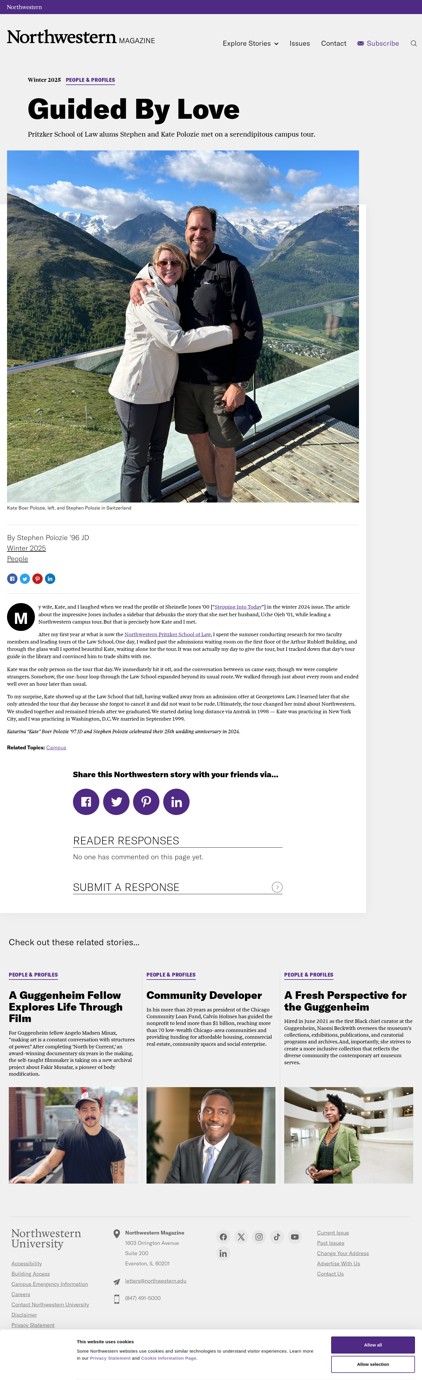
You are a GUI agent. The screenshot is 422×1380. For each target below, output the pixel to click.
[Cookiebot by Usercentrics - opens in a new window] (38, 1368)
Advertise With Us (338, 1263)
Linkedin (223, 1253)
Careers (20, 1294)
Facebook (12, 578)
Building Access (30, 1273)
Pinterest (37, 578)
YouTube (295, 1237)
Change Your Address (343, 1253)
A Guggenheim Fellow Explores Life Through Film (66, 1006)
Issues (300, 43)
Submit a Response (126, 887)
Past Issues (330, 1243)
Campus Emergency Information (49, 1284)
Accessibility (26, 1263)
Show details (307, 1368)
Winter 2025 (44, 79)
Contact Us (330, 1273)
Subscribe (383, 43)
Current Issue (333, 1232)
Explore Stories (250, 43)
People (17, 558)
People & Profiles (90, 80)
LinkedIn (50, 578)
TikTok (277, 1237)
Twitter (25, 578)
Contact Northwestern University (50, 1304)
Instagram (259, 1237)
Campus (56, 747)
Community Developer (204, 995)
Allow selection (373, 1341)
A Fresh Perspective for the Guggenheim (345, 1000)
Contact (333, 43)
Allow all (373, 1322)
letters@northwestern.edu (155, 1280)
